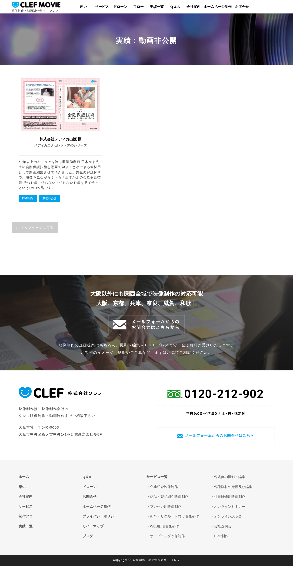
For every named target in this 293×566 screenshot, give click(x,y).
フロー (138, 7)
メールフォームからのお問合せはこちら (219, 435)
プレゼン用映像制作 (165, 506)
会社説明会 (222, 526)
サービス (102, 7)
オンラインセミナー (229, 506)
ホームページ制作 (218, 7)
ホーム (24, 477)
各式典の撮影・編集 (229, 477)
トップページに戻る (37, 227)
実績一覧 (157, 7)
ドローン (120, 7)
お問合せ (242, 7)
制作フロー (27, 516)
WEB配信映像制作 (164, 526)
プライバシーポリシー (100, 516)
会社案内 (193, 7)
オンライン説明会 (228, 516)
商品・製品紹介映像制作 (169, 496)
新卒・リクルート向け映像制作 (174, 516)
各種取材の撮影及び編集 (233, 487)
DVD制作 (27, 198)
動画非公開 (50, 198)
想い (83, 7)
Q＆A (87, 477)
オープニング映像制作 (167, 536)
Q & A (175, 7)
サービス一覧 (156, 477)
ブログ (88, 536)
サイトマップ (93, 526)
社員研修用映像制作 (229, 496)
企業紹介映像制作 (164, 487)
